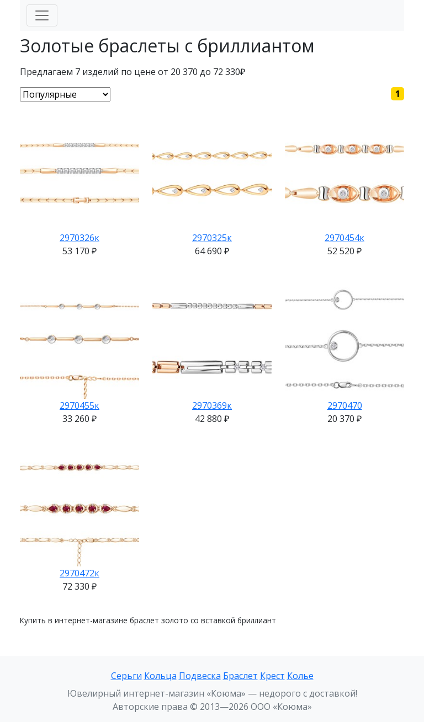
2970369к (212, 405)
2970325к (212, 238)
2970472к (79, 573)
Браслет (240, 676)
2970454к (344, 238)
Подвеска (200, 676)
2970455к (79, 405)
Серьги (126, 676)
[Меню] (41, 15)
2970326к (79, 238)
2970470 (344, 405)
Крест (272, 676)
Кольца (160, 676)
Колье (300, 676)
